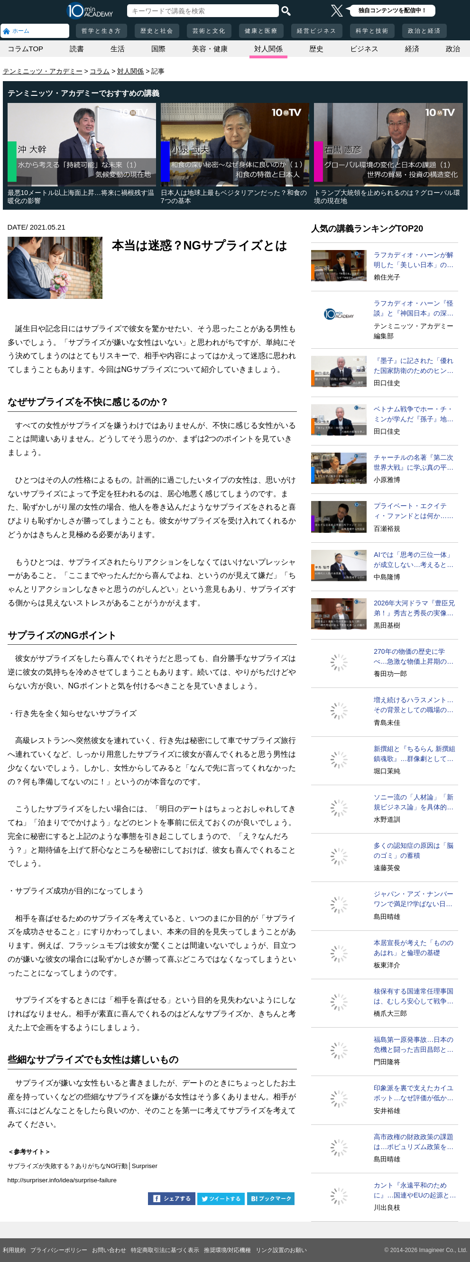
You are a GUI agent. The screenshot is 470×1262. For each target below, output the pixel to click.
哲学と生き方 (101, 31)
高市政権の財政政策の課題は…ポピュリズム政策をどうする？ (413, 1142)
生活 (118, 49)
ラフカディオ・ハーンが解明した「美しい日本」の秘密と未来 (413, 260)
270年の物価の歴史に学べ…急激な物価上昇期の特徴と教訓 (413, 657)
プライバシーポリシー (58, 1250)
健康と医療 (261, 31)
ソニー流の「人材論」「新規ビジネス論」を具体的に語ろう (413, 802)
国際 (158, 49)
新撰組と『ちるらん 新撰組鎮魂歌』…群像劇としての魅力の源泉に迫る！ (414, 754)
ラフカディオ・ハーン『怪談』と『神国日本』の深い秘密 (413, 308)
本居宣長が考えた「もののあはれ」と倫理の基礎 (413, 947)
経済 (412, 49)
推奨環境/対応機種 (227, 1250)
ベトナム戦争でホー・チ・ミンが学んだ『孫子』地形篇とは (413, 414)
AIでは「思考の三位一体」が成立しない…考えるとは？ (413, 560)
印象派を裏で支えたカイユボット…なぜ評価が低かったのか (413, 1093)
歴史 (316, 49)
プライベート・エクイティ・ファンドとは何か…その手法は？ (413, 511)
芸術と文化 (209, 31)
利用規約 (14, 1250)
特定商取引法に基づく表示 (165, 1250)
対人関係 (268, 49)
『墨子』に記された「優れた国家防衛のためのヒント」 (413, 366)
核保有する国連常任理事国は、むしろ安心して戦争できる (413, 996)
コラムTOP (26, 49)
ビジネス (364, 49)
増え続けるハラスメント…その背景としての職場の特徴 (413, 705)
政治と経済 (424, 31)
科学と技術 (372, 31)
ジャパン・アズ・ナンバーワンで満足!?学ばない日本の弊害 (413, 899)
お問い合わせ (109, 1250)
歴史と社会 (157, 31)
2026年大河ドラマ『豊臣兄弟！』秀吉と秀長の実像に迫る (414, 608)
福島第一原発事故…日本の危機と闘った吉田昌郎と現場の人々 (413, 1045)
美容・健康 (210, 49)
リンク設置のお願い (281, 1250)
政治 (453, 49)
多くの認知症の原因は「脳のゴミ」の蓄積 (413, 850)
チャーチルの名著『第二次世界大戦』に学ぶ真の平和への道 (413, 463)
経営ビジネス (317, 31)
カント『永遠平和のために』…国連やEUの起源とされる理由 (415, 1190)
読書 (77, 49)
